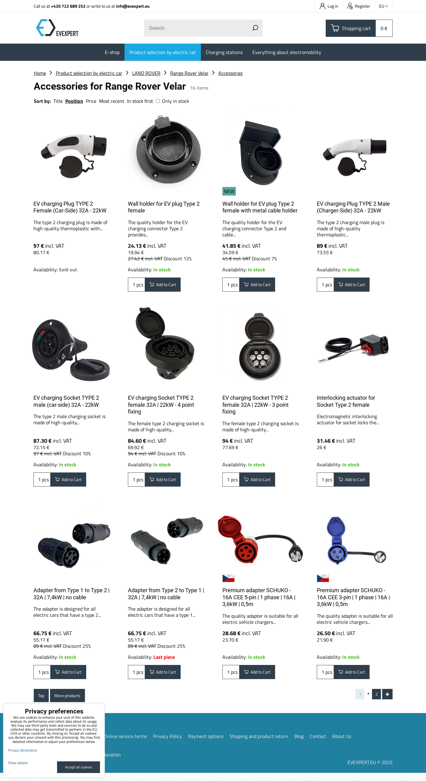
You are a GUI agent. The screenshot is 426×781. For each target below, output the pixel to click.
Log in (329, 6)
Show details (18, 763)
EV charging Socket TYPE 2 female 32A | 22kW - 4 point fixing (161, 404)
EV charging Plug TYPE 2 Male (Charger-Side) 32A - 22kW (353, 207)
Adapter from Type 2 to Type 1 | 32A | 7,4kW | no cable (166, 596)
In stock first (140, 101)
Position (74, 101)
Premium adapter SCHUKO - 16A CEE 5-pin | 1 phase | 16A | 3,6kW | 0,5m (258, 599)
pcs (136, 285)
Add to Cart (166, 285)
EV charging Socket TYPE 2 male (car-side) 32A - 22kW (66, 401)
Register (358, 6)
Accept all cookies (78, 767)
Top (42, 701)
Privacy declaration (22, 750)
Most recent (111, 101)
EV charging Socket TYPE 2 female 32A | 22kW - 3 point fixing (255, 404)
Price (91, 101)
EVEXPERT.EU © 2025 (370, 770)
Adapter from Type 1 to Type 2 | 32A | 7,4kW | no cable (71, 596)
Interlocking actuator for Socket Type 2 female (346, 401)
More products (73, 701)
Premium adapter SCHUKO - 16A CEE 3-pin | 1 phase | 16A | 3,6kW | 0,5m (353, 599)
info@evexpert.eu (133, 6)
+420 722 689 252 (68, 6)
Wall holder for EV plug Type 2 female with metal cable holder (259, 207)
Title (58, 101)
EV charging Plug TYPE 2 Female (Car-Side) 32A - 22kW (69, 207)
